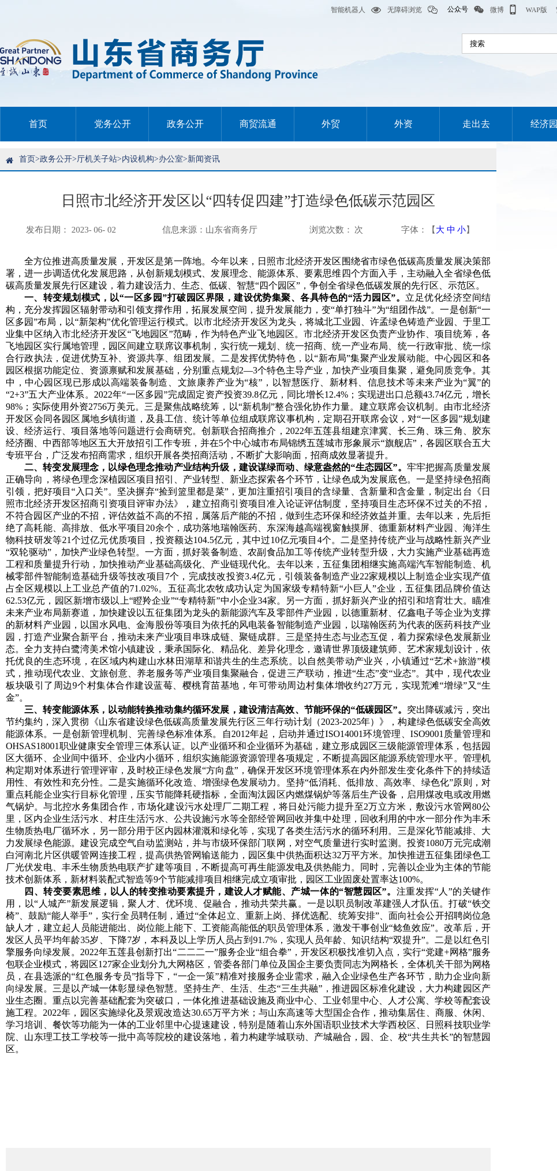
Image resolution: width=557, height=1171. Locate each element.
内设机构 (138, 159)
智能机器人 (340, 10)
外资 (403, 124)
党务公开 (112, 124)
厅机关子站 (97, 159)
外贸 (331, 124)
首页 (38, 124)
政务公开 (185, 124)
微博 (489, 10)
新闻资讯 (204, 159)
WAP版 (528, 10)
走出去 (476, 124)
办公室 (171, 159)
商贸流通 (258, 124)
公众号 (448, 10)
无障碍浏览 (396, 10)
